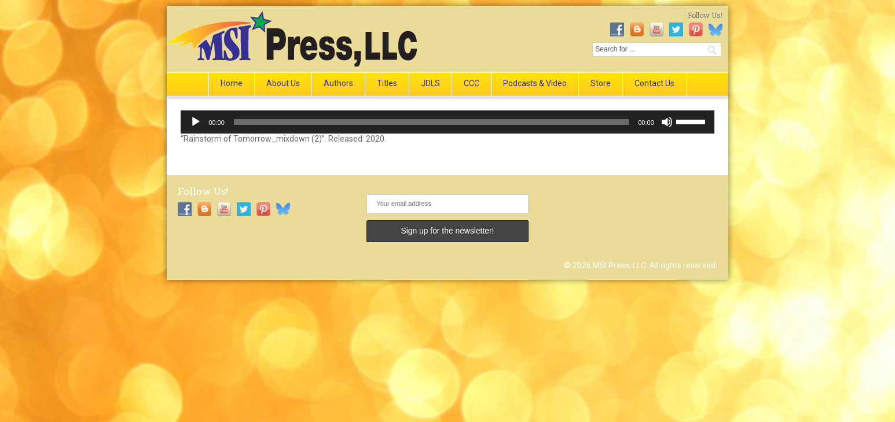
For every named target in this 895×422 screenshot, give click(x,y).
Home (232, 83)
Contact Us (654, 83)
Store (600, 83)
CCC (471, 83)
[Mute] (667, 122)
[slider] (431, 122)
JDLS (430, 83)
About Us (283, 83)
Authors (338, 83)
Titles (387, 83)
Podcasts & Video (535, 83)
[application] (447, 122)
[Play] (195, 122)
